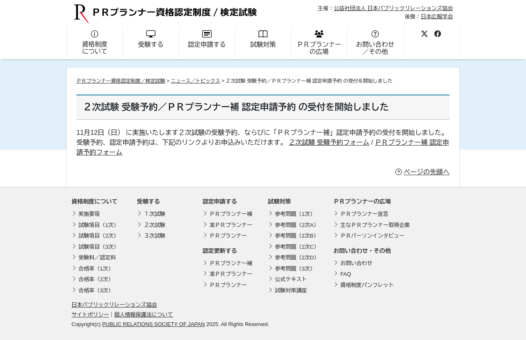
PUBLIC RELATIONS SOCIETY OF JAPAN (153, 324)
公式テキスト (291, 279)
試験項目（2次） (98, 236)
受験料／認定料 (97, 257)
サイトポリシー (90, 315)
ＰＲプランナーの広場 (362, 201)
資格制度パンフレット (367, 285)
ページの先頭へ (427, 172)
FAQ (345, 274)
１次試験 (154, 214)
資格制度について (95, 201)
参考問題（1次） (295, 214)
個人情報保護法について (143, 315)
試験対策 (279, 201)
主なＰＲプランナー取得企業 (375, 225)
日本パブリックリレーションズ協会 (114, 305)
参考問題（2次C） (297, 247)
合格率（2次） (95, 279)
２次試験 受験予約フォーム (328, 142)
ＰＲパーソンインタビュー (372, 236)
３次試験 (154, 236)
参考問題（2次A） (297, 225)
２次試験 (154, 225)
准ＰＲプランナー (231, 225)
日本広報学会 (437, 16)
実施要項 (89, 214)
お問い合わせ (356, 263)
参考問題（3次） (295, 269)
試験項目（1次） (98, 225)
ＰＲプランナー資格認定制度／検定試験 (120, 81)
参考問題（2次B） (297, 236)
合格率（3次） (95, 290)
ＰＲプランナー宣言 (364, 214)
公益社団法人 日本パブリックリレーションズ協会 (393, 8)
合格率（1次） (95, 269)
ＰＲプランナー (228, 236)
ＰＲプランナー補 (231, 214)
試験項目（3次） (98, 247)
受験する (148, 201)
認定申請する (220, 201)
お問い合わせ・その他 (362, 250)
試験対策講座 (291, 290)
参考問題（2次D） (297, 257)
